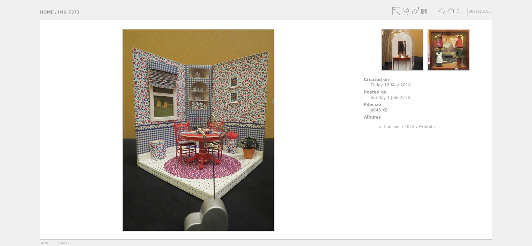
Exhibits (427, 126)
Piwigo (65, 243)
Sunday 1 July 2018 (390, 97)
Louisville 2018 (399, 126)
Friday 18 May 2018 (390, 85)
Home (47, 12)
